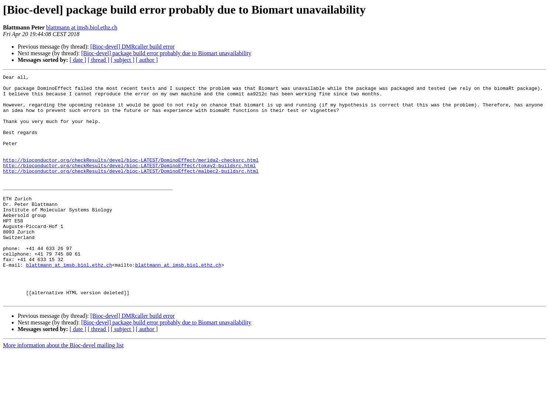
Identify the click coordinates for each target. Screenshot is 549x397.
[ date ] (78, 60)
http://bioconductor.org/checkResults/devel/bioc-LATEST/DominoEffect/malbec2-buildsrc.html (130, 190)
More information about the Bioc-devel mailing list (63, 390)
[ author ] (147, 60)
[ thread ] (98, 60)
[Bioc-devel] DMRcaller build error (132, 46)
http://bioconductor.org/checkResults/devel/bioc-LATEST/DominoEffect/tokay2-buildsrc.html (129, 184)
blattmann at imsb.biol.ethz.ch (81, 27)
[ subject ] (122, 60)
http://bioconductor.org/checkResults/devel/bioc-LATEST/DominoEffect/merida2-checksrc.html (130, 177)
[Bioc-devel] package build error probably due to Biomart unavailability (166, 53)
